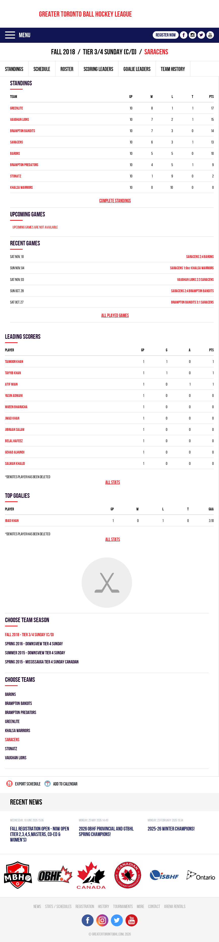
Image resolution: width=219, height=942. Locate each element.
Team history (173, 69)
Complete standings (115, 200)
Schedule (42, 69)
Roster (66, 69)
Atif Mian (11, 384)
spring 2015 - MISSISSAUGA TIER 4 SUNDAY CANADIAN (42, 661)
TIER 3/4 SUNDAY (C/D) (110, 52)
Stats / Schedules (58, 906)
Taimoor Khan (14, 361)
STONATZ (15, 176)
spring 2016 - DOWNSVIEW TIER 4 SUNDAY (34, 643)
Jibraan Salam (14, 429)
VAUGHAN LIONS (19, 119)
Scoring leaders (98, 69)
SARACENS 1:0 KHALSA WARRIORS (192, 268)
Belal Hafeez (14, 441)
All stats (112, 482)
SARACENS (16, 142)
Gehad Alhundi (14, 452)
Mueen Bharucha (16, 407)
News (37, 906)
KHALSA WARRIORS (21, 187)
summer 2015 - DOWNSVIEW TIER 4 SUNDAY (35, 652)
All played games (115, 315)
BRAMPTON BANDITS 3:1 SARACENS (192, 302)
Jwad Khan (12, 418)
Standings (14, 69)
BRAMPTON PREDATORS (24, 165)
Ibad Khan (12, 520)
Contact (154, 906)
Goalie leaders (136, 69)
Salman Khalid (15, 463)
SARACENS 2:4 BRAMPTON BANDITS (192, 291)
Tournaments (123, 906)
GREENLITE (16, 108)
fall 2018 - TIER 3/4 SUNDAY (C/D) (29, 634)
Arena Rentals (174, 906)
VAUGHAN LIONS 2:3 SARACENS (195, 279)
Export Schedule (23, 783)
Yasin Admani (14, 395)
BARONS (15, 153)
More (140, 906)
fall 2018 (63, 52)
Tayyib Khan (13, 373)
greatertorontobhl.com (107, 934)
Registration (85, 906)
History (103, 906)
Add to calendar (60, 783)
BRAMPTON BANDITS (22, 131)
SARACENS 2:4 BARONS (200, 256)
